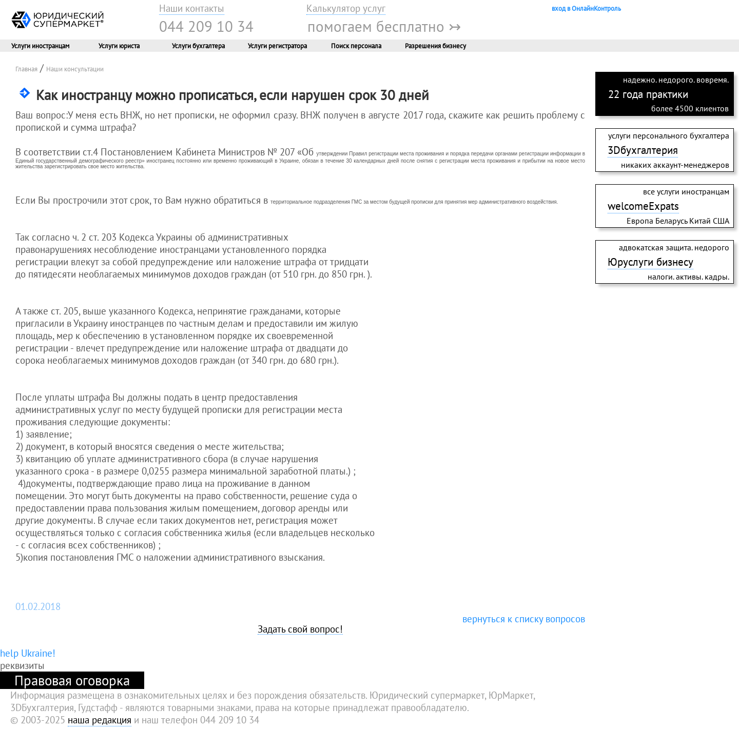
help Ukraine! (27, 653)
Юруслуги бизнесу (650, 261)
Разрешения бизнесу (435, 45)
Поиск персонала (356, 45)
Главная (26, 68)
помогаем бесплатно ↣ (384, 26)
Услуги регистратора (277, 45)
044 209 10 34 (206, 26)
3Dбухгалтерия (643, 150)
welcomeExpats (643, 206)
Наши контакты (191, 8)
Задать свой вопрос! (300, 630)
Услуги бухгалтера (198, 45)
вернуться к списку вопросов (523, 619)
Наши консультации (75, 68)
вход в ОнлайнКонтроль (586, 8)
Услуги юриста (119, 45)
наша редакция (99, 720)
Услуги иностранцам (40, 45)
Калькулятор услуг (345, 8)
